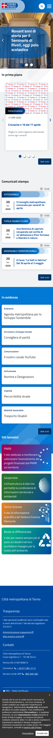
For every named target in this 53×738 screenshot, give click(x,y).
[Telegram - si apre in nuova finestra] (18, 717)
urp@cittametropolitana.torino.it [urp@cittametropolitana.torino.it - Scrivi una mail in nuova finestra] (20, 699)
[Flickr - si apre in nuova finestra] (32, 717)
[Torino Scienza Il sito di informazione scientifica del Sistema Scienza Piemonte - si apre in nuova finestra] (26, 514)
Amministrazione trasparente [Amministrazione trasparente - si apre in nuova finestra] (17, 632)
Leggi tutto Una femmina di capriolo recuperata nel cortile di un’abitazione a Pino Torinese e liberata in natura (26, 230)
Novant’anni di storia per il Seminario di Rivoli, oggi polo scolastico (24, 40)
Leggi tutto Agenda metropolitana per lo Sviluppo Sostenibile (26, 315)
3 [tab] (31, 65)
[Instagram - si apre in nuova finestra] (9, 717)
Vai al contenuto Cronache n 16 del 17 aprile (26, 116)
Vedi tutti (45, 161)
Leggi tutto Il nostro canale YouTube (26, 356)
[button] (49, 6)
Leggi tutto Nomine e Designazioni (26, 375)
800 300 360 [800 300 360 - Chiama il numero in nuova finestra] (30, 673)
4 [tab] (33, 156)
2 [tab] (26, 65)
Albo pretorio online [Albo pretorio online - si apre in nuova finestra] (12, 636)
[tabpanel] (26, 41)
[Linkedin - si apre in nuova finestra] (14, 717)
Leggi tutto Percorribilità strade (26, 395)
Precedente (3, 40)
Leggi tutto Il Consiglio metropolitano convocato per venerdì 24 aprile (26, 202)
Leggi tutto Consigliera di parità (26, 336)
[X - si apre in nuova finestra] (23, 717)
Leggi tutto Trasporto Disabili (26, 415)
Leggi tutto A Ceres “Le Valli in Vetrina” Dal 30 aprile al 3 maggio (26, 259)
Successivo (50, 40)
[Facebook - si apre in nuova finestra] (5, 717)
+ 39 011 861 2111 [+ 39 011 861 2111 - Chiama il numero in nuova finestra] (25, 668)
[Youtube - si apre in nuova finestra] (27, 717)
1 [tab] (21, 65)
